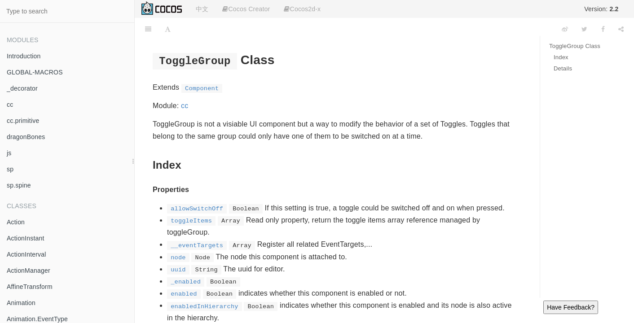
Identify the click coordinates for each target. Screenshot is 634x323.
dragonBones (26, 136)
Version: (601, 9)
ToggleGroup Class (574, 46)
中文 (202, 9)
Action (16, 222)
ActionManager (28, 270)
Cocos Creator (246, 9)
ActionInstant (25, 238)
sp (10, 169)
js (9, 153)
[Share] (621, 29)
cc (10, 104)
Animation (21, 302)
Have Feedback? (570, 307)
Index (561, 57)
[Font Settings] (167, 29)
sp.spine (19, 185)
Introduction (24, 56)
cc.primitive (23, 120)
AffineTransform (30, 286)
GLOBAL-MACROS (35, 72)
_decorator (22, 88)
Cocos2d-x (302, 9)
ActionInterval (26, 254)
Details (563, 68)
